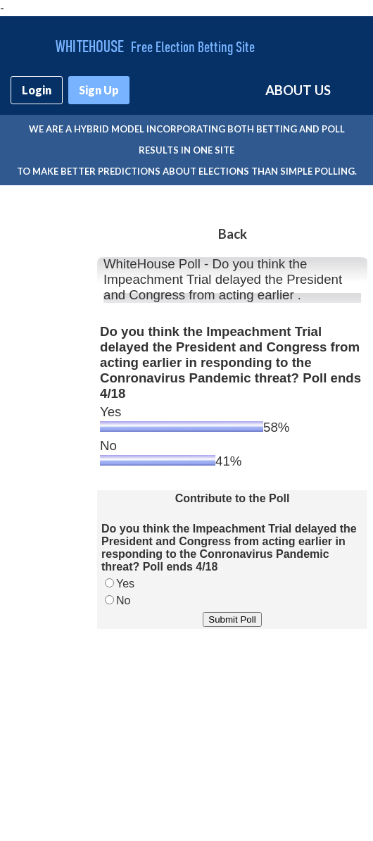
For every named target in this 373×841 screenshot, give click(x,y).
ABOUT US (298, 90)
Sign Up (99, 89)
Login (36, 89)
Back (232, 234)
